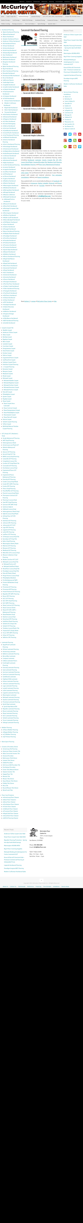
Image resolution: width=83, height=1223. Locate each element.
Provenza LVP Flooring (9, 589)
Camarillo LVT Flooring (9, 459)
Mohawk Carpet (7, 378)
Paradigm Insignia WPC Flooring (14, 868)
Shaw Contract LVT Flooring (11, 605)
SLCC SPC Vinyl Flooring (10, 601)
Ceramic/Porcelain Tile (40, 162)
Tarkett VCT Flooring (9, 626)
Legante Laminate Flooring (11, 693)
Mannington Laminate (9, 695)
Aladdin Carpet (7, 330)
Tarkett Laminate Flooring (11, 718)
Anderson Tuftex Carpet (10, 332)
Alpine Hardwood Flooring (11, 32)
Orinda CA (68, 120)
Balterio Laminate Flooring (11, 654)
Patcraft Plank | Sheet (9, 573)
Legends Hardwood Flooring (72, 75)
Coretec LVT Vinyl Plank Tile (11, 463)
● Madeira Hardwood (9, 181)
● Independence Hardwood (11, 151)
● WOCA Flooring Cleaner (10, 818)
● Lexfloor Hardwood (9, 172)
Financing (51, 1)
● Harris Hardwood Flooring (11, 144)
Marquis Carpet (7, 371)
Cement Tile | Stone (8, 760)
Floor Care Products (8, 795)
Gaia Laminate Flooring (10, 670)
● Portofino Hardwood (10, 238)
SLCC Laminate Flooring (10, 716)
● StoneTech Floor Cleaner (11, 816)
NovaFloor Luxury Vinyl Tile (11, 569)
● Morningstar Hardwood (10, 213)
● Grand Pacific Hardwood (11, 133)
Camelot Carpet (7, 344)
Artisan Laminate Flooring (11, 649)
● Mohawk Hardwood (9, 197)
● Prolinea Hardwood (9, 243)
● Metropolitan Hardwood (11, 190)
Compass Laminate (8, 658)
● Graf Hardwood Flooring (11, 135)
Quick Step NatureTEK (10, 706)
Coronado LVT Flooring (10, 466)
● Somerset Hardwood (9, 275)
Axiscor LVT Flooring (9, 452)
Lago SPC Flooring (8, 527)
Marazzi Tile (6, 776)
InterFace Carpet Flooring (10, 364)
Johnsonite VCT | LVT (9, 525)
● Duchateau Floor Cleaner (11, 804)
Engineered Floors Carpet (10, 358)
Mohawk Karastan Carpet (11, 387)
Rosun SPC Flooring (9, 596)
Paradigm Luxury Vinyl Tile (11, 571)
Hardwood (31, 160)
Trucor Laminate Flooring (10, 720)
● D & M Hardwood (8, 98)
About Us (21, 1)
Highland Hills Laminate (10, 679)
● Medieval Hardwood (9, 188)
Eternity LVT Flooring (9, 479)
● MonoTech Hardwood (10, 206)
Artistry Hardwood (8, 48)
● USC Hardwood (8, 302)
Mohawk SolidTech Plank (11, 566)
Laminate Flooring (7, 642)
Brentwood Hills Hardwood (11, 76)
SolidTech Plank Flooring (10, 621)
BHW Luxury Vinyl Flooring (11, 456)
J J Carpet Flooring (8, 367)
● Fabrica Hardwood (9, 126)
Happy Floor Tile (8, 774)
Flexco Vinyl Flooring (9, 489)
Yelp (55, 301)
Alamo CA (68, 97)
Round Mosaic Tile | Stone (10, 788)
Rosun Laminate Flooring (10, 711)
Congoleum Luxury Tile (10, 461)
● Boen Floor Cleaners (9, 800)
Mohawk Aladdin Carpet (11, 380)
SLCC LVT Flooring (8, 598)
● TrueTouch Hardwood (10, 293)
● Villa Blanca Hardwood (10, 318)
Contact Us (29, 1)
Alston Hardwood (8, 37)
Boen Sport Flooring (8, 742)
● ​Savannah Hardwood (10, 268)
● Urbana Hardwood (9, 298)
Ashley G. (27, 301)
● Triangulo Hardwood (9, 291)
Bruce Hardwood (8, 78)
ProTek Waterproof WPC (10, 580)
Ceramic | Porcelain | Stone (10, 747)
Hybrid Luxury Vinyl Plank (10, 514)
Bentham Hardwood (9, 59)
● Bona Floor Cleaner (9, 802)
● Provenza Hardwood (9, 247)
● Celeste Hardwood (9, 89)
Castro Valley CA (70, 101)
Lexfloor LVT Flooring (9, 534)
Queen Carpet (7, 396)
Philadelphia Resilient (9, 578)
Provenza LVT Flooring (9, 587)
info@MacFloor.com (44, 196)
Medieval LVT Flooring (9, 550)
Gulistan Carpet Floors (9, 362)
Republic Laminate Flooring (11, 709)
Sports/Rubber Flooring (28, 165)
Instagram (34, 183)
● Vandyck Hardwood (9, 305)
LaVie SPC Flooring (8, 532)
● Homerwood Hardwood (10, 149)
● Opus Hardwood (8, 224)
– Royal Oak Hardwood (10, 108)
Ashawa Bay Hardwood (10, 53)
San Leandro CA (69, 124)
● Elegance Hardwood (9, 119)
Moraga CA (68, 115)
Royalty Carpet (7, 399)
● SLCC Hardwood (8, 272)
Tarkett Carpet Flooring (10, 422)
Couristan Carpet (8, 346)
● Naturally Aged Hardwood (11, 220)
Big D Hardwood (8, 69)
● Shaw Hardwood (8, 270)
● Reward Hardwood (9, 252)
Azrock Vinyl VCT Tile (9, 454)
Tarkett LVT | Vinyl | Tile (10, 624)
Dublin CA (68, 106)
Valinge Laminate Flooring (11, 722)
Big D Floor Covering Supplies (73, 56)
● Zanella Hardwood (9, 323)
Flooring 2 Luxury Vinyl (10, 500)
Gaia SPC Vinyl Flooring (10, 502)
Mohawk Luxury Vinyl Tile (10, 562)
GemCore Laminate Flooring (11, 674)
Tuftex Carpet (7, 424)
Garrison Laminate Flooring (11, 672)
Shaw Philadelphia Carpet (11, 413)
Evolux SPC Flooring (9, 486)
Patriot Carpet (7, 419)
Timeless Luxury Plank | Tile (11, 628)
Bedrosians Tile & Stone (10, 758)
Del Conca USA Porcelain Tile (11, 765)
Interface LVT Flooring (9, 521)
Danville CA (68, 103)
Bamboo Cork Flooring (55, 162)
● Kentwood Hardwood (10, 160)
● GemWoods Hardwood (10, 130)
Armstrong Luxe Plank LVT (11, 445)
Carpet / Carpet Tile (48, 160)
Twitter (40, 183)
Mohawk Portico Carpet (11, 390)
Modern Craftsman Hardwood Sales (15, 872)
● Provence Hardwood (9, 245)
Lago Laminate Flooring (10, 686)
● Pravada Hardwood (9, 240)
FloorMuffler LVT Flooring (10, 491)
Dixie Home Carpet (8, 351)
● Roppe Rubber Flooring (10, 732)
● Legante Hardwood (9, 169)
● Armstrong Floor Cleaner (11, 797)
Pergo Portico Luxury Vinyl (11, 576)
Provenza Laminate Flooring (11, 702)
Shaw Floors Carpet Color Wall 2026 (15, 837)
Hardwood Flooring (8, 30)
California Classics (8, 80)
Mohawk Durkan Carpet (11, 385)
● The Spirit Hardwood (9, 282)
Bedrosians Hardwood (9, 57)
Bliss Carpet (6, 342)
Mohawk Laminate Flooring (11, 697)
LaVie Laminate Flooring (10, 690)
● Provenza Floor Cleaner (10, 811)
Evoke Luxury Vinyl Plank (10, 482)
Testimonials (36, 1)
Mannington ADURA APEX (72, 53)
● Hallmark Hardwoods (10, 137)
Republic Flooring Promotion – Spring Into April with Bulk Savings (72, 48)
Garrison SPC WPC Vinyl (10, 504)
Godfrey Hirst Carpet (9, 360)
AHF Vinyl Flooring (8, 440)
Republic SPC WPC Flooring (11, 594)
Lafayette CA (68, 110)
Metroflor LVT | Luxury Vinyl (11, 553)
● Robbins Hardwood (9, 254)
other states (25, 173)
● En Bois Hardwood (9, 121)
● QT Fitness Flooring (9, 737)
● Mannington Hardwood (10, 185)
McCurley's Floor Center (44, 301)
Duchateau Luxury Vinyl (10, 468)
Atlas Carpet (6, 335)
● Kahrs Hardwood (8, 158)
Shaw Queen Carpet (10, 415)
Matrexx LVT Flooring (9, 546)
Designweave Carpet (9, 348)
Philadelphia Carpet (9, 394)
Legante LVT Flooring (9, 530)
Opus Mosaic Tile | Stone (10, 781)
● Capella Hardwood (9, 85)
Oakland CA (68, 117)
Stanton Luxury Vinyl (9, 617)
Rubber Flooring (7, 727)
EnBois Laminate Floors (10, 661)
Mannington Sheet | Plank (10, 543)
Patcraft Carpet (7, 392)
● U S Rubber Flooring (9, 734)
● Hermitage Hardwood (10, 146)
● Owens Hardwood (9, 227)
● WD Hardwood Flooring (10, 320)
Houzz (60, 183)
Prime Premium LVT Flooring (11, 592)
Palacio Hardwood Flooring (11, 231)
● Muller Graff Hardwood (10, 217)
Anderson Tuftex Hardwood (11, 41)
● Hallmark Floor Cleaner (10, 809)
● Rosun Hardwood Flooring (11, 256)
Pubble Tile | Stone (8, 783)
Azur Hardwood (7, 55)
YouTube (42, 186)
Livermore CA (69, 113)
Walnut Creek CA (70, 129)
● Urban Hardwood (8, 300)
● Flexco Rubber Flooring (10, 730)
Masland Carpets (8, 374)
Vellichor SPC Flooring (9, 637)
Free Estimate (59, 1)
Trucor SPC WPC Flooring (10, 633)
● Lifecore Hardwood (9, 176)
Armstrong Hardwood (9, 50)
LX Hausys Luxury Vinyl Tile (11, 537)
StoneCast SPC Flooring (10, 619)
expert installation (43, 177)
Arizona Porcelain (8, 756)
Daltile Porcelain (8, 763)
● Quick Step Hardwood (10, 250)
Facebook (56, 181)
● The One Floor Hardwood (11, 284)
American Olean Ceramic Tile (11, 751)
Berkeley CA (68, 99)
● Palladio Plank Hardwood (11, 233)
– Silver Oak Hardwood (10, 110)
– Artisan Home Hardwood (12, 101)
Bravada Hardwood (9, 73)
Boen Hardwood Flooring (10, 71)
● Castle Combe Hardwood (11, 87)
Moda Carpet (7, 376)
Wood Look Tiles (8, 790)
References (44, 1)
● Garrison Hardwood (9, 128)
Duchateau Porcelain (9, 767)
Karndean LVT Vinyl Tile (10, 539)
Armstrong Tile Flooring (10, 749)
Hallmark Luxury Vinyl (9, 509)
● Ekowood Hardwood (9, 117)
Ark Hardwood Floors (9, 43)
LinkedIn (45, 183)
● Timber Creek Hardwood (11, 286)
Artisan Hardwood (8, 46)
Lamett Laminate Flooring (11, 688)
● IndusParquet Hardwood (11, 153)
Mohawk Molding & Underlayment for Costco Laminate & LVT (71, 62)
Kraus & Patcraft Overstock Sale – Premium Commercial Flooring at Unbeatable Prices (73, 70)
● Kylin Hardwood (8, 163)
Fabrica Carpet (7, 355)
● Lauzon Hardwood (9, 167)
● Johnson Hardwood (9, 156)
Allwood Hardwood (9, 34)
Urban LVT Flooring (8, 635)
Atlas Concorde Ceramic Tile (11, 753)
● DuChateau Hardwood (10, 114)
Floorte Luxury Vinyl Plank (11, 493)
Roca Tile (5, 785)
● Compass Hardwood (9, 96)
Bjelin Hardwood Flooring (10, 66)
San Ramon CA (69, 126)
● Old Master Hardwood (10, 222)
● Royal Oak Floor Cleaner (10, 813)
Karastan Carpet (8, 369)
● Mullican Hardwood (9, 215)
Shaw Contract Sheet (9, 608)
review (33, 301)
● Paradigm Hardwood (10, 236)
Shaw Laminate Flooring (10, 713)
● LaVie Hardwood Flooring (11, 165)
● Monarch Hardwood (9, 204)
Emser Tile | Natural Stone (10, 769)
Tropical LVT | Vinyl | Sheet (10, 630)
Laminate (38, 160)
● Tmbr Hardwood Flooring (11, 288)
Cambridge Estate (8, 82)
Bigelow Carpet (7, 339)
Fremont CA (68, 108)
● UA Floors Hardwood (10, 295)
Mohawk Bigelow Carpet (11, 383)
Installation (67, 1)
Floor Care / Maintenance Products (49, 165)
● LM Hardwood (7, 174)
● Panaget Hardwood (9, 229)
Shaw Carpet (6, 401)
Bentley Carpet (7, 337)
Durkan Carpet (7, 353)
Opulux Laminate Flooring (11, 700)
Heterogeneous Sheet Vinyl (11, 511)
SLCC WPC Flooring (8, 603)
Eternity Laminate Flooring (11, 667)
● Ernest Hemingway (9, 124)
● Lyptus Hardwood (9, 179)
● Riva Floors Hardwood (10, 266)
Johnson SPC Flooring (9, 523)
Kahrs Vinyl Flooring (9, 541)
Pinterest (51, 183)
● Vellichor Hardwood (9, 311)
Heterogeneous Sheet (9, 443)
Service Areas (75, 1)
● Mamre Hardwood (9, 183)
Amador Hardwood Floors (11, 39)
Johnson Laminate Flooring (11, 684)
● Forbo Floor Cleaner (9, 806)
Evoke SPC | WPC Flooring (10, 484)
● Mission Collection (9, 195)
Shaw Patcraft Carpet (10, 417)
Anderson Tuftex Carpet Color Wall (14, 834)
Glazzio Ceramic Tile (9, 772)
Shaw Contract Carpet (10, 408)
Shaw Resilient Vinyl (9, 614)
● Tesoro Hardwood (9, 279)
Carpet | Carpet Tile (7, 328)
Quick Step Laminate (9, 704)
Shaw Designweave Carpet (12, 410)
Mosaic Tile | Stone (8, 779)
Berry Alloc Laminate (9, 656)
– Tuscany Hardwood (10, 112)
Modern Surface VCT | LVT (10, 559)
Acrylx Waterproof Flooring (11, 438)
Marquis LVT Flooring (9, 548)
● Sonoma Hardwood (9, 277)
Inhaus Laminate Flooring (10, 681)
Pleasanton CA (69, 122)
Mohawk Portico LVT (10, 564)
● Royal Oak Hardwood (10, 263)
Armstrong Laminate (9, 651)
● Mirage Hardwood (9, 192)
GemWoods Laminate (9, 677)
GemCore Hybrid (8, 507)
